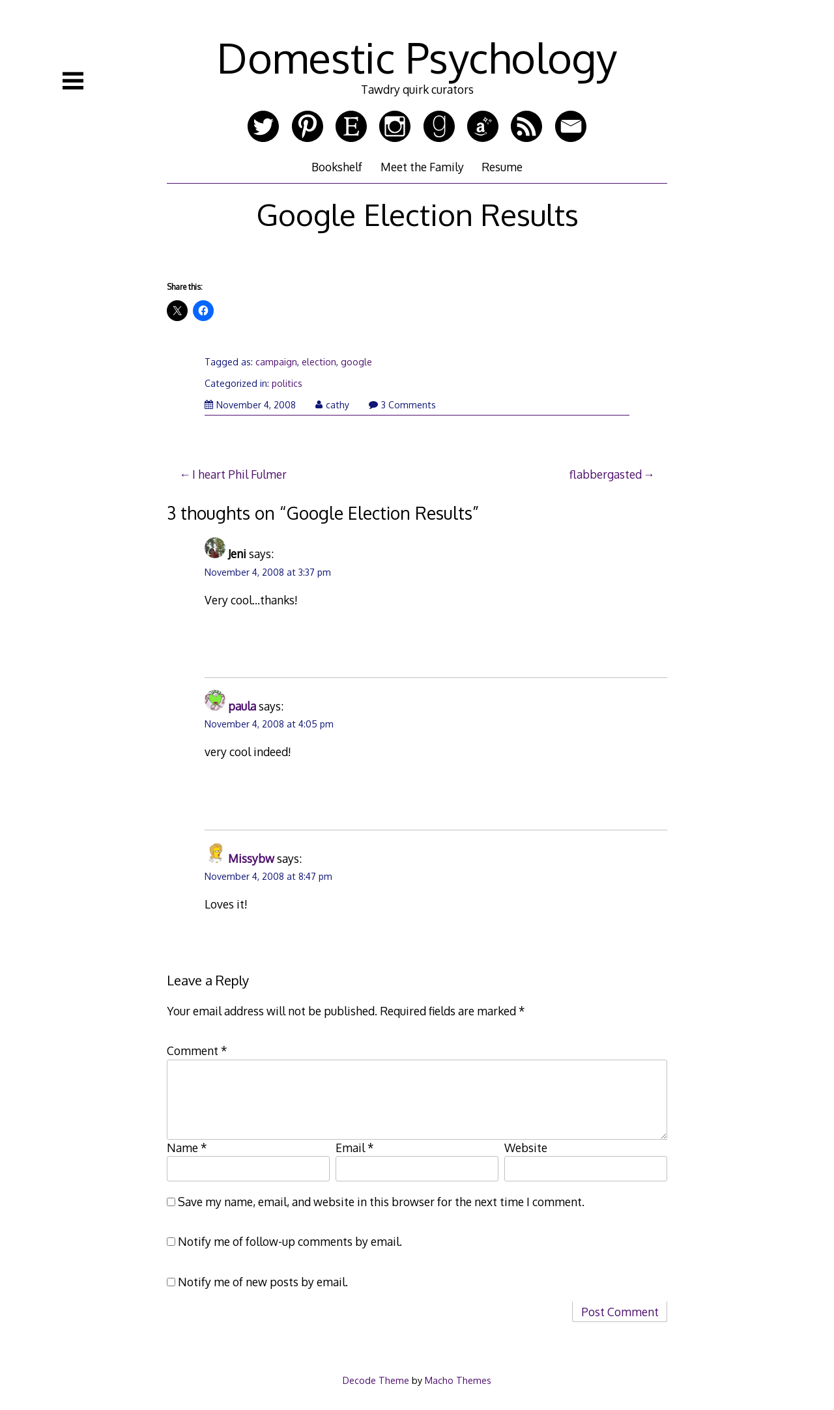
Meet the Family (422, 167)
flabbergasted (605, 474)
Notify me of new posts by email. (263, 1282)
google (356, 361)
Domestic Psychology (417, 57)
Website (525, 1147)
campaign (276, 361)
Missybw (251, 858)
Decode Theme (376, 1380)
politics (287, 383)
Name (187, 1147)
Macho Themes (458, 1380)
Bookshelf (336, 167)
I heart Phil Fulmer (239, 474)
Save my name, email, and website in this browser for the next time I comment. (381, 1201)
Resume (502, 167)
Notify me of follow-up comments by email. (290, 1241)
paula (242, 706)
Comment (197, 1050)
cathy (332, 404)
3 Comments (402, 404)
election (319, 361)
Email (355, 1147)
